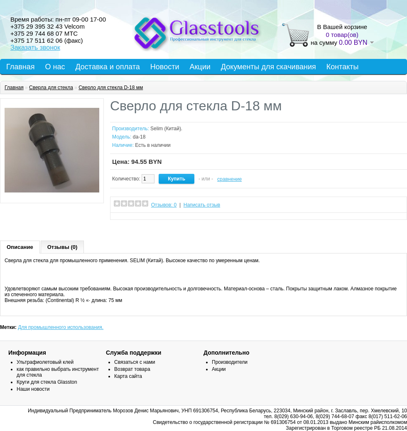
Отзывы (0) (62, 247)
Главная (20, 67)
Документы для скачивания (268, 67)
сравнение (229, 179)
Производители (230, 362)
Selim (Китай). (166, 128)
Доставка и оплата (107, 67)
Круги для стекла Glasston (47, 382)
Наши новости (33, 389)
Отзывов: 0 (164, 205)
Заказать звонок (35, 47)
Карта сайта (128, 376)
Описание (20, 247)
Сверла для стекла (51, 87)
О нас (55, 67)
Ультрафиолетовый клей (45, 362)
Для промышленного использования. (60, 327)
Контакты (342, 67)
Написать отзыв (202, 205)
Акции (199, 67)
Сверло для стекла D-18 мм (110, 87)
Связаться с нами (134, 362)
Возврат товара (132, 369)
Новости (164, 67)
